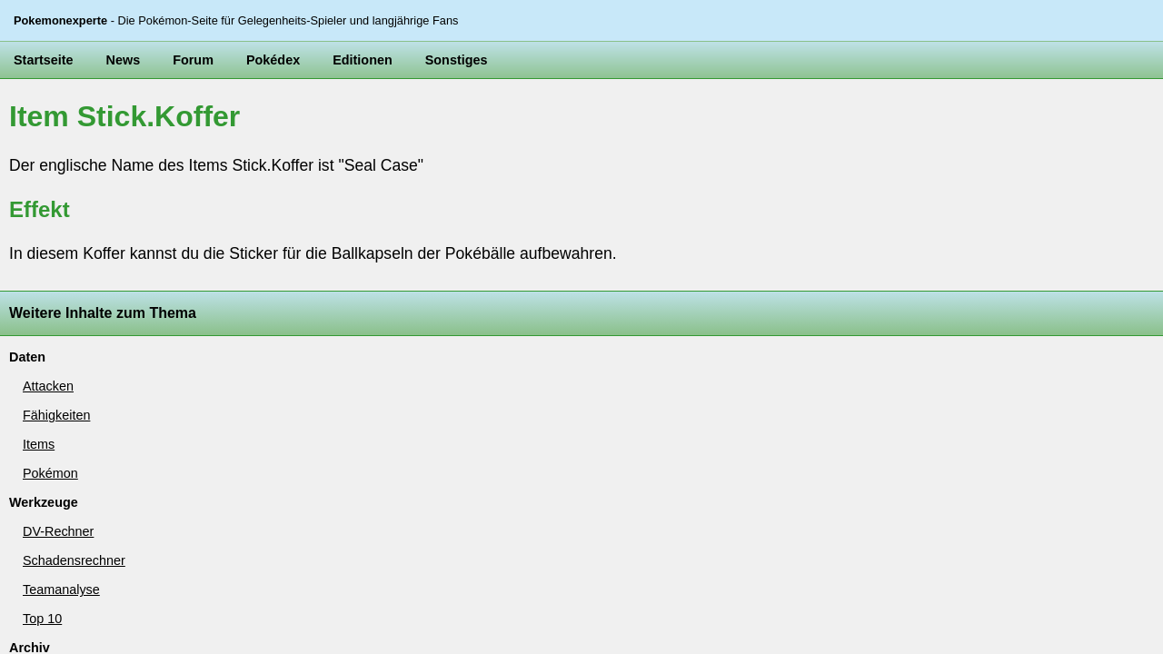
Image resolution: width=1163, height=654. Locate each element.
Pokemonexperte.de (118, 574)
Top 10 (29, 392)
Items (26, 246)
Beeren (30, 454)
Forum (166, 119)
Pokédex (234, 119)
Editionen (311, 119)
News (105, 119)
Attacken (34, 203)
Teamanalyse (44, 371)
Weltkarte (35, 475)
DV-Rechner (41, 328)
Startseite (37, 119)
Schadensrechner (54, 350)
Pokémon (35, 267)
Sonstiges (390, 119)
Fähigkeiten (40, 225)
